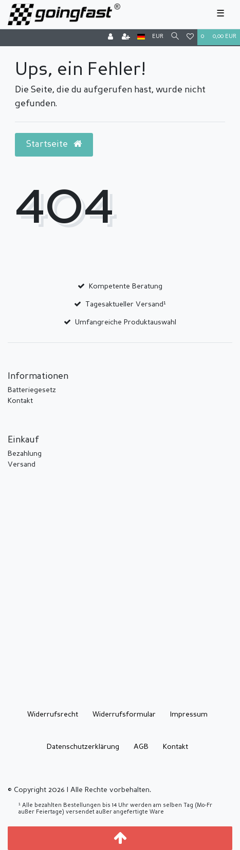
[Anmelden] (110, 37)
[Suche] (175, 37)
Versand (21, 464)
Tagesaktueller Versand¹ (125, 304)
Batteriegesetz (32, 390)
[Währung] (158, 37)
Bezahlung (25, 453)
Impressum (189, 714)
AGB (141, 746)
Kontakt (20, 400)
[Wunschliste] (190, 37)
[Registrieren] (126, 37)
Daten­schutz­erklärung (83, 746)
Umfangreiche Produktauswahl (125, 322)
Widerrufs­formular (124, 714)
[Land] (141, 37)
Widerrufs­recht (52, 714)
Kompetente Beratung (125, 286)
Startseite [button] (54, 144)
